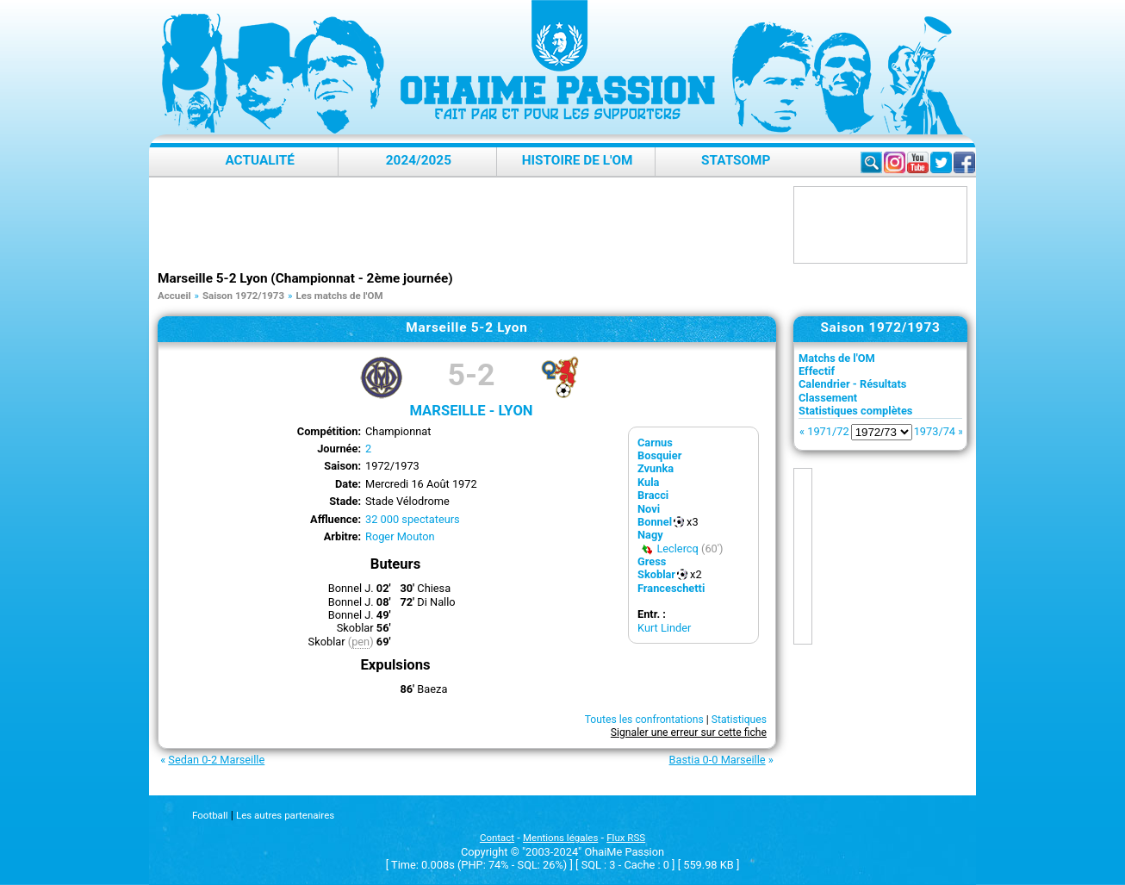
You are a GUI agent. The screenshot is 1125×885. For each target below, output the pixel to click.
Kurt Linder (664, 627)
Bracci (652, 495)
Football (209, 815)
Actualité (260, 160)
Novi (648, 508)
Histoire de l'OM (577, 160)
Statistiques (739, 720)
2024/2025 (418, 160)
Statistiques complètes (855, 410)
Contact (497, 838)
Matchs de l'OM (837, 358)
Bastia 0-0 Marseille (717, 759)
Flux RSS (625, 838)
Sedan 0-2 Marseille (216, 759)
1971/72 (827, 431)
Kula (648, 482)
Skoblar (656, 574)
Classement (828, 397)
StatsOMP (735, 160)
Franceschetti (671, 588)
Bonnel (654, 521)
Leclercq (677, 548)
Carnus (655, 442)
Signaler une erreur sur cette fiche (689, 732)
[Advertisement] (471, 225)
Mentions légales (560, 838)
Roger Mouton (400, 536)
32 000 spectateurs (412, 519)
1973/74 (934, 431)
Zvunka (655, 468)
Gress (651, 561)
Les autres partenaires (285, 815)
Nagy (650, 534)
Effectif (817, 371)
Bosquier (659, 455)
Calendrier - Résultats (852, 383)
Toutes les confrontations (644, 720)
